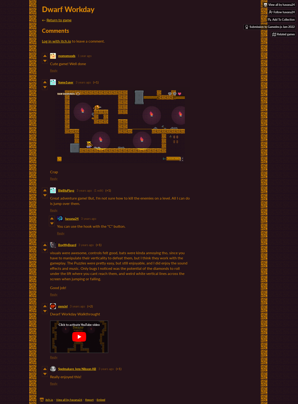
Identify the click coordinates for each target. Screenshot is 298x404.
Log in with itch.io (56, 41)
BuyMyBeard (67, 245)
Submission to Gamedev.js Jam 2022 (270, 27)
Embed (101, 399)
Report (89, 399)
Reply (54, 70)
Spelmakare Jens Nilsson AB (77, 369)
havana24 (72, 218)
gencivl (63, 306)
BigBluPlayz (66, 190)
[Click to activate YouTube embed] (79, 337)
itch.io (49, 399)
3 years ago (83, 82)
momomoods (66, 56)
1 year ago (84, 56)
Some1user (65, 82)
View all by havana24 (69, 399)
